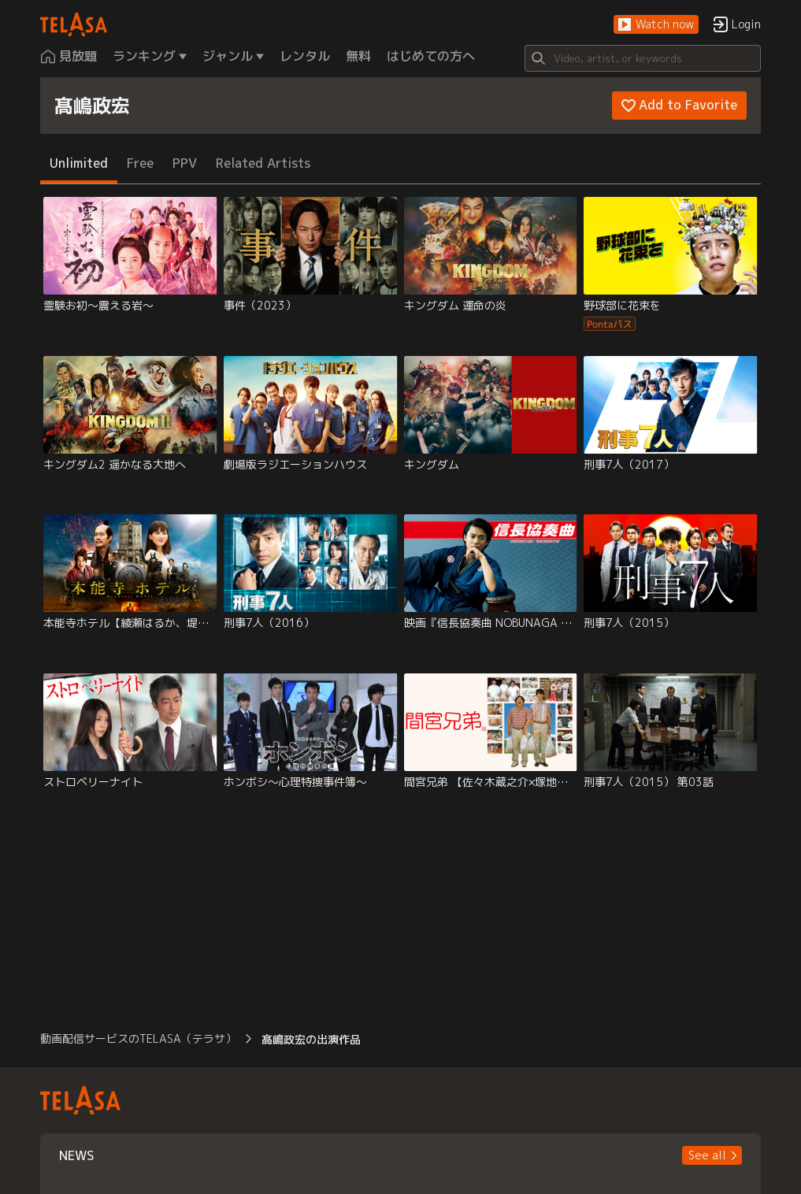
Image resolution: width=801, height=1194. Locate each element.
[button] (656, 25)
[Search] (643, 58)
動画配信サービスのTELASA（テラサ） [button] (138, 1038)
